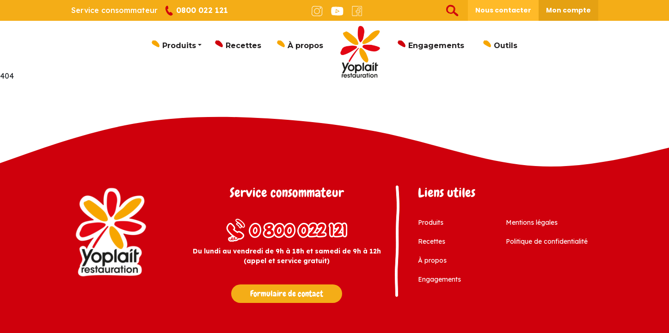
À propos (305, 45)
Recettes (243, 45)
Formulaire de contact (286, 293)
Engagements (436, 45)
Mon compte (568, 10)
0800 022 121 (196, 11)
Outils (505, 45)
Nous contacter (503, 10)
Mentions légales (532, 222)
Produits (179, 45)
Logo (360, 51)
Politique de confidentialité (547, 241)
